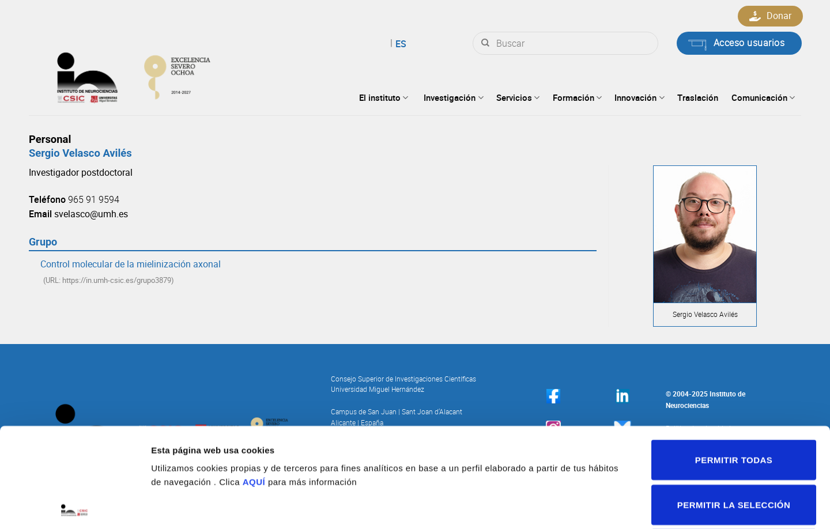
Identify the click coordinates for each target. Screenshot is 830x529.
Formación (577, 97)
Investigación (453, 97)
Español (385, 43)
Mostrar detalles (614, 506)
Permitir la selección (733, 405)
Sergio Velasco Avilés (80, 153)
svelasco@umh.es (91, 213)
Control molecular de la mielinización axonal (130, 264)
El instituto (383, 97)
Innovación (639, 97)
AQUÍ (254, 382)
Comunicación (763, 97)
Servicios (518, 97)
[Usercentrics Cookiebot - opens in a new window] (74, 506)
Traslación (697, 97)
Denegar (733, 450)
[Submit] (485, 43)
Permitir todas (733, 360)
